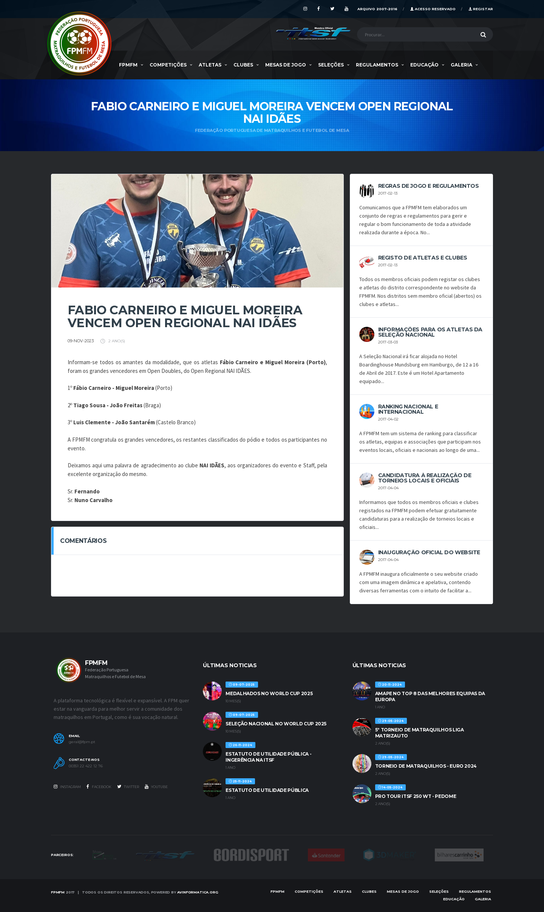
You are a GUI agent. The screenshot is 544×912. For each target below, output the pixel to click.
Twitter (128, 786)
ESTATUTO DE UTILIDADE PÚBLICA (267, 790)
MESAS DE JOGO (285, 65)
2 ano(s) (112, 341)
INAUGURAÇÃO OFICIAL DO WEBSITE (429, 552)
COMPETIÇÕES (168, 65)
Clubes (243, 65)
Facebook (99, 786)
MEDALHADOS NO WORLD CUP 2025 (269, 693)
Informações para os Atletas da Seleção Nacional (430, 332)
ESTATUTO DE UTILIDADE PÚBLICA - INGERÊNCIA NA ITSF (268, 757)
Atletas (210, 65)
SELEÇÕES (331, 65)
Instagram (67, 786)
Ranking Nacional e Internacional (408, 409)
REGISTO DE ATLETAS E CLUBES (422, 257)
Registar (480, 9)
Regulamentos (377, 65)
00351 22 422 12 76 (86, 766)
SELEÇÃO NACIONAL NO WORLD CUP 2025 (276, 724)
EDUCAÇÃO (424, 65)
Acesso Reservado (433, 9)
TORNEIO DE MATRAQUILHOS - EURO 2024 (426, 766)
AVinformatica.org (197, 892)
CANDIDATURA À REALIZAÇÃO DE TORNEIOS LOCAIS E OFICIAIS (424, 478)
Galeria (461, 65)
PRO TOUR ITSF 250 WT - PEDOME (415, 796)
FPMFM (128, 65)
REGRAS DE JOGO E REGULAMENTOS (428, 185)
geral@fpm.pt (82, 742)
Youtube (156, 786)
